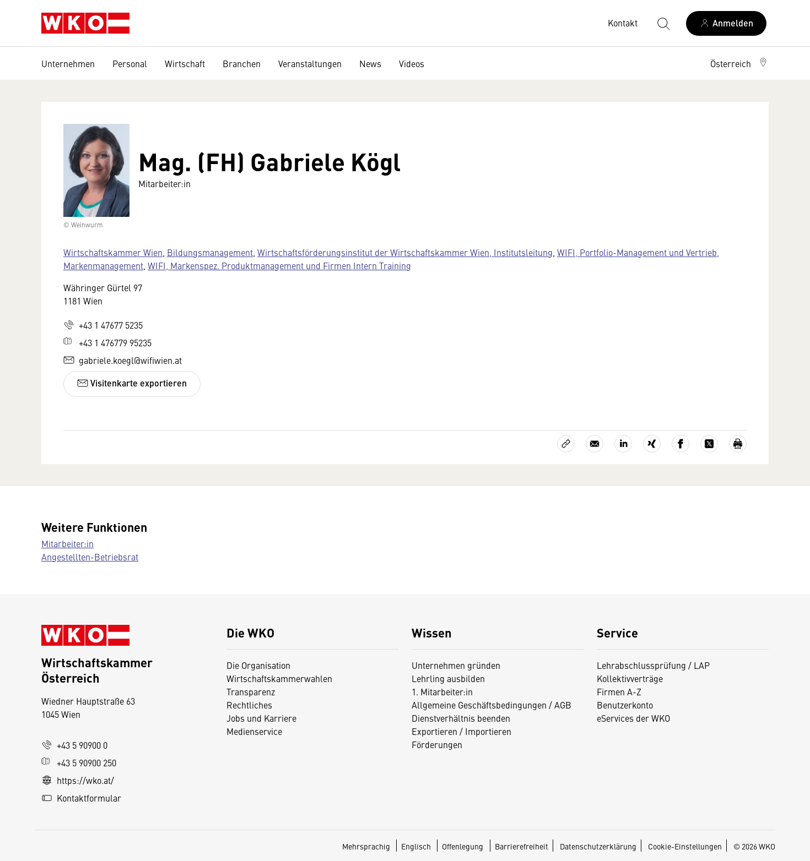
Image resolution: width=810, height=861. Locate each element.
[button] (739, 63)
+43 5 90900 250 (78, 762)
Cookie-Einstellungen (685, 846)
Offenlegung (462, 846)
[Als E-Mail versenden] (594, 444)
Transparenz (250, 691)
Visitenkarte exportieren (132, 383)
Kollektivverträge (630, 678)
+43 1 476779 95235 (107, 342)
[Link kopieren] (566, 444)
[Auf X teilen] (709, 444)
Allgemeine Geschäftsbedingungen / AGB (491, 705)
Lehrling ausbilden (448, 678)
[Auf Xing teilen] (652, 444)
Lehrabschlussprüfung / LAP (653, 665)
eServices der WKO (633, 718)
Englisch (417, 846)
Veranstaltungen (310, 63)
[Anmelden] (726, 23)
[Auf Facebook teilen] (680, 444)
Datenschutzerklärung (598, 846)
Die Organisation (258, 665)
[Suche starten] (662, 23)
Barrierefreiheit (521, 846)
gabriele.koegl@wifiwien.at (122, 360)
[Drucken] (738, 444)
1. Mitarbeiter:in (442, 691)
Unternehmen (68, 63)
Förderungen (437, 744)
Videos (411, 63)
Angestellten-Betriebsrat (89, 557)
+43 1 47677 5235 (103, 325)
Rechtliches (249, 705)
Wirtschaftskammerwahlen (279, 678)
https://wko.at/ (77, 780)
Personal (129, 63)
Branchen (242, 63)
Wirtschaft (185, 63)
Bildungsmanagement (210, 252)
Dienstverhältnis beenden (461, 718)
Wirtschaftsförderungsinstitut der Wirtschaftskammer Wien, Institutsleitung (405, 252)
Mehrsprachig (367, 846)
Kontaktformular (81, 798)
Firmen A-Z (619, 691)
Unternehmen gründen (456, 665)
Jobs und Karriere (261, 718)
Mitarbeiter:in (67, 543)
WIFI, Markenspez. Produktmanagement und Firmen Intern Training (279, 265)
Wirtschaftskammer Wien (113, 252)
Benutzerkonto (625, 705)
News (370, 63)
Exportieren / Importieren (461, 731)
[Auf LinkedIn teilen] (623, 444)
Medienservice (254, 731)
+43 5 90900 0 (74, 745)
